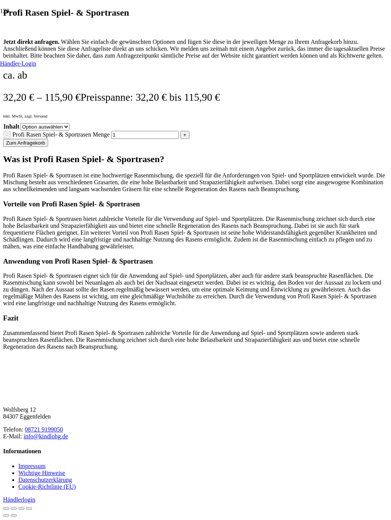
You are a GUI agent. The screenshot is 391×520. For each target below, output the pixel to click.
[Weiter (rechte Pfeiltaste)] (14, 515)
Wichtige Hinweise (41, 473)
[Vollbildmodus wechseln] (14, 508)
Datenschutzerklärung (45, 480)
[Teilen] (21, 508)
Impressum (31, 466)
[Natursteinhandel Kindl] (195, 418)
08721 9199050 (44, 429)
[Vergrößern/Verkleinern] (6, 508)
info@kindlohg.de (46, 436)
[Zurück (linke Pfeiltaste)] (6, 515)
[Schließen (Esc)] (29, 508)
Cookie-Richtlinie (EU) (47, 486)
